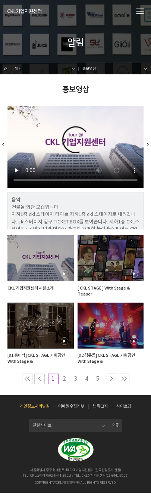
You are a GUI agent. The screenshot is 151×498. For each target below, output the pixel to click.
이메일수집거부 (71, 411)
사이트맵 (123, 411)
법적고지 (100, 411)
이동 (115, 430)
